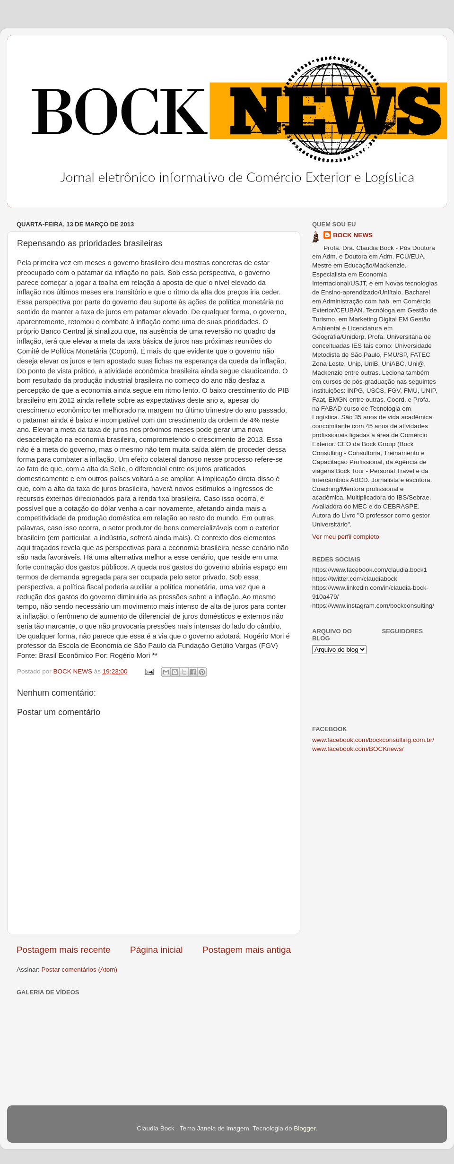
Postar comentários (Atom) (80, 969)
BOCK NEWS (353, 235)
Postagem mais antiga (246, 950)
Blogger (304, 1128)
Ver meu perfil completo (345, 536)
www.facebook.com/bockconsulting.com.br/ (373, 739)
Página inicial (156, 950)
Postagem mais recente (63, 950)
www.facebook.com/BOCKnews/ (358, 748)
